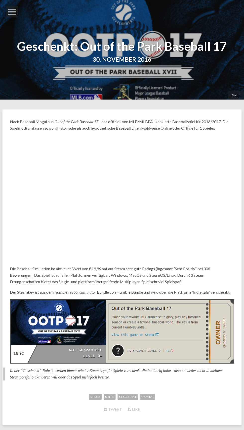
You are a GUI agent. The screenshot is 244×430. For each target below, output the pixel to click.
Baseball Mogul (33, 121)
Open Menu (12, 11)
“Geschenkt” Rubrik (37, 371)
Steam (236, 95)
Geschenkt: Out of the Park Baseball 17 (122, 46)
